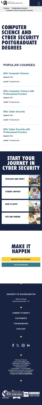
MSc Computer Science (16, 73)
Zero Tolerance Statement (21, 372)
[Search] (32, 3)
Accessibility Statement (21, 368)
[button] (14, 394)
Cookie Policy (21, 367)
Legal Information (21, 362)
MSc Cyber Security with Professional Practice (16, 131)
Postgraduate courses (19, 8)
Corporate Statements (21, 363)
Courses (6, 8)
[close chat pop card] (23, 391)
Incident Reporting (21, 365)
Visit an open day (21, 265)
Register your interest (21, 259)
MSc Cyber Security (14, 111)
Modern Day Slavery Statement (21, 370)
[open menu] (39, 3)
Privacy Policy (21, 360)
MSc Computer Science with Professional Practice (18, 92)
